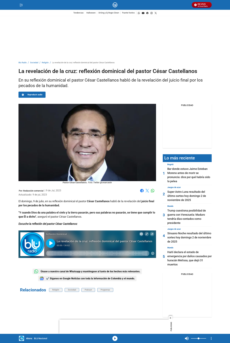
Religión (45, 63)
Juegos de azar (174, 187)
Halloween (91, 13)
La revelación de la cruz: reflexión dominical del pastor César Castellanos (83, 63)
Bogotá (170, 164)
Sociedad (34, 63)
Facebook (142, 191)
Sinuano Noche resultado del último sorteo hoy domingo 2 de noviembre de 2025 (189, 237)
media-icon (115, 338)
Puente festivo (128, 13)
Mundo (170, 206)
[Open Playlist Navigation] (211, 338)
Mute (187, 338)
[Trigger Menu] (21, 5)
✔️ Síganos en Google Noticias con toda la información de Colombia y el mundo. (87, 278)
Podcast (88, 290)
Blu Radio (22, 63)
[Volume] (198, 338)
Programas (105, 290)
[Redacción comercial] (33, 191)
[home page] (115, 5)
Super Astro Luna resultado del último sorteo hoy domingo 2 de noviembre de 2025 (186, 196)
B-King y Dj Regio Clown (109, 13)
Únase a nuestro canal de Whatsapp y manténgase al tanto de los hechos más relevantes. (87, 271)
